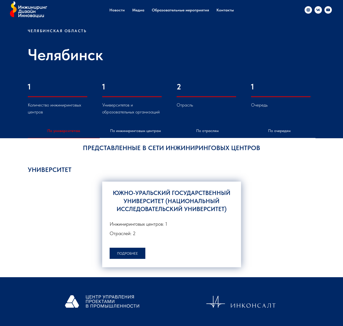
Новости (117, 10)
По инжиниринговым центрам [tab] (135, 130)
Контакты (225, 10)
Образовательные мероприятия (180, 10)
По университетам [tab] (63, 130)
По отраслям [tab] (207, 130)
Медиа (138, 10)
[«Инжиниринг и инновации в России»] (308, 10)
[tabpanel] (171, 171)
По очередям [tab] (279, 130)
